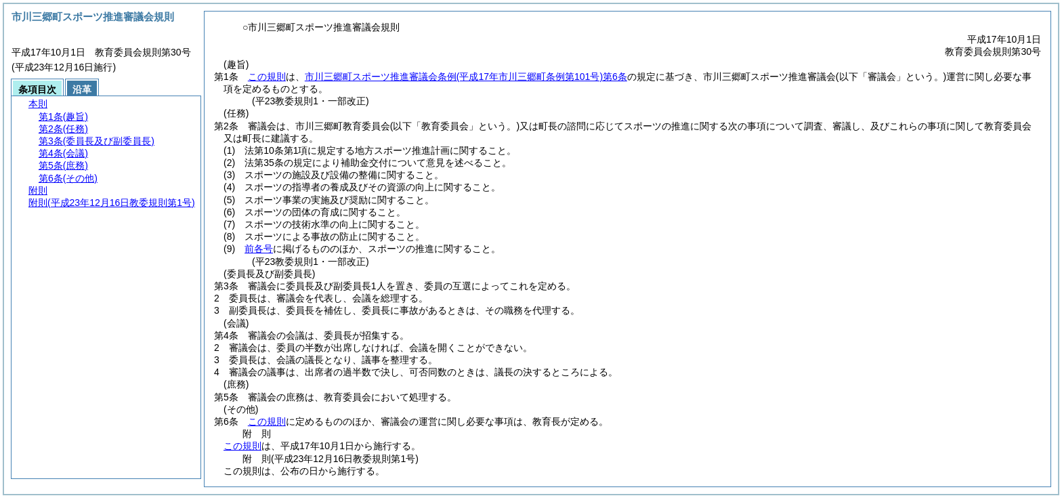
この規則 (267, 76)
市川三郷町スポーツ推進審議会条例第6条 (466, 76)
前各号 (259, 248)
